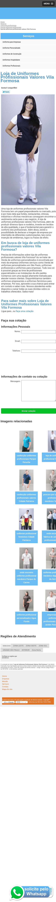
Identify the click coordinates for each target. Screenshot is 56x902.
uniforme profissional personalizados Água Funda (26, 618)
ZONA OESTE (31, 646)
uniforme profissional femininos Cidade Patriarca (26, 536)
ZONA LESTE (18, 646)
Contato (5, 687)
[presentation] (22, 364)
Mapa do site (7, 689)
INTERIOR (26, 650)
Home (4, 676)
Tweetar (6, 91)
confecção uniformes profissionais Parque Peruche (26, 458)
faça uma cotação (24, 311)
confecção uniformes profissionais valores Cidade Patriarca (26, 497)
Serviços (5, 684)
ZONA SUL (43, 646)
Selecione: (7, 646)
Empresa (5, 679)
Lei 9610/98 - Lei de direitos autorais (12, 669)
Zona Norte (36, 650)
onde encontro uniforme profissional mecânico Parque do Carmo (26, 577)
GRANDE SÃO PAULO (11, 650)
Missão (5, 681)
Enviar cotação (28, 411)
